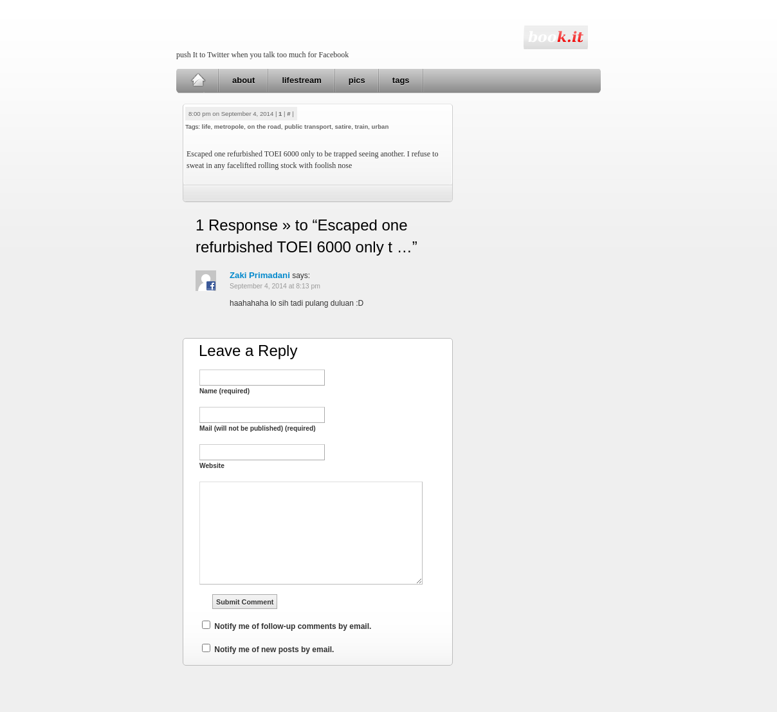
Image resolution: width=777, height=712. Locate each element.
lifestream (301, 80)
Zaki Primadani (260, 275)
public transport (307, 126)
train (361, 126)
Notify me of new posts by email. (274, 649)
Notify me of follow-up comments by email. (292, 626)
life (206, 126)
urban (380, 126)
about (243, 80)
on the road (264, 126)
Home (197, 80)
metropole (229, 126)
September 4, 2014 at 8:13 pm (275, 286)
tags (401, 80)
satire (343, 126)
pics (357, 80)
